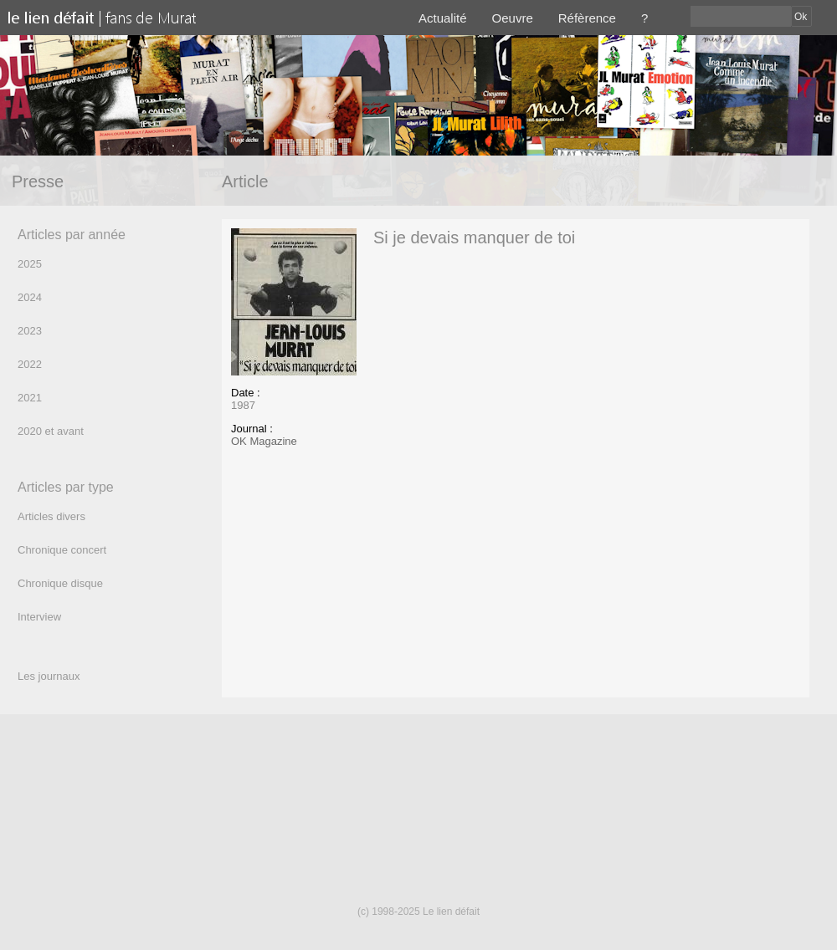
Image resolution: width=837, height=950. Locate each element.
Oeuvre (512, 18)
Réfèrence (587, 18)
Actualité (442, 18)
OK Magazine (264, 441)
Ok (800, 17)
